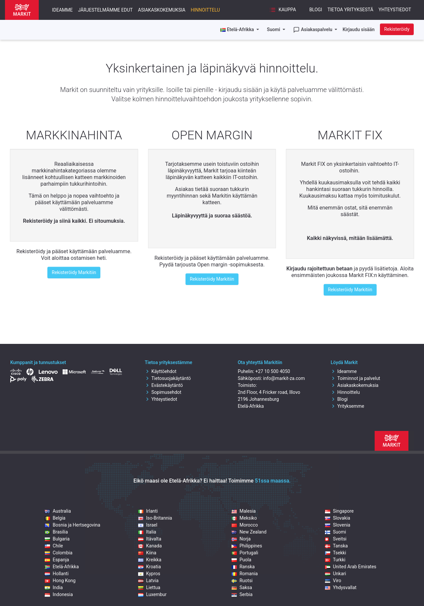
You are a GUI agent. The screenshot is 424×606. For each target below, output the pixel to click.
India (54, 587)
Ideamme (62, 10)
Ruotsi (242, 580)
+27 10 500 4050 (272, 371)
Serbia (242, 594)
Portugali (245, 552)
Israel (147, 525)
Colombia (59, 552)
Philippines (247, 545)
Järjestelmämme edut (105, 10)
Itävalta (149, 538)
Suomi (274, 29)
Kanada (150, 545)
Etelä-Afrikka (62, 566)
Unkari (335, 573)
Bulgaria (57, 538)
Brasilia (56, 532)
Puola (241, 559)
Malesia (244, 511)
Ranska (243, 566)
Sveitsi (335, 538)
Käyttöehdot (161, 371)
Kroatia (149, 566)
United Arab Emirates (350, 566)
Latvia (148, 580)
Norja (241, 538)
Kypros (149, 573)
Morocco (245, 525)
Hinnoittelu (205, 10)
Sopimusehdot (163, 392)
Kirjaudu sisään (359, 29)
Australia (58, 511)
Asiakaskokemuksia (162, 10)
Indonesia (59, 594)
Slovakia (337, 518)
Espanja (57, 559)
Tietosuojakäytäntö (168, 378)
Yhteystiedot (395, 9)
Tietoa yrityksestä (350, 9)
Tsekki (335, 552)
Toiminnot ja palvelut (355, 378)
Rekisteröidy (396, 29)
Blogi (315, 9)
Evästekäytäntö (164, 385)
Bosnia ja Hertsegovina (72, 525)
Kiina (147, 552)
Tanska (336, 545)
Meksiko (244, 518)
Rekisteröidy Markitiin (74, 272)
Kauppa (282, 10)
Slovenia (337, 525)
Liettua (149, 587)
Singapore (339, 511)
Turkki (335, 559)
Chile (54, 545)
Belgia (55, 518)
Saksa (242, 587)
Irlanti (148, 511)
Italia (147, 532)
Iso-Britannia (155, 518)
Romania (245, 573)
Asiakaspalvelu (313, 29)
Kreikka (149, 559)
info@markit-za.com (284, 378)
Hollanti (57, 573)
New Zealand (249, 532)
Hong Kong (60, 580)
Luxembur (152, 594)
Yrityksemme (347, 406)
